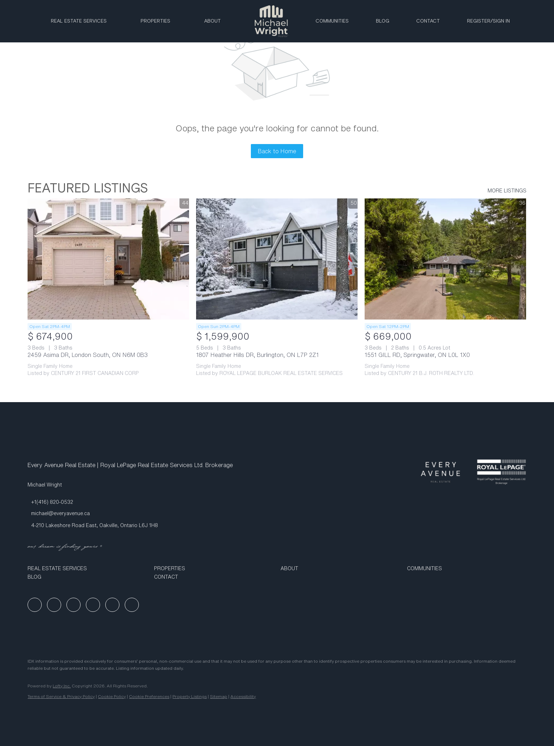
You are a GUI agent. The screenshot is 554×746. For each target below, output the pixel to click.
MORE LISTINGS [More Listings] (507, 190)
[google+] (132, 605)
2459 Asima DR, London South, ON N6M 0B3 (88, 355)
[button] (87, 568)
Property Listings (189, 696)
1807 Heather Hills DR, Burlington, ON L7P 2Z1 (257, 355)
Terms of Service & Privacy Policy (61, 696)
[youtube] (93, 605)
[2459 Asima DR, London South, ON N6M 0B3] (108, 259)
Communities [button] (332, 21)
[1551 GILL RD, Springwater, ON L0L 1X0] (445, 259)
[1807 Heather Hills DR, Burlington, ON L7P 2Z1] (277, 259)
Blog (382, 21)
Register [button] (478, 21)
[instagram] (73, 605)
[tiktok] (112, 605)
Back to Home (277, 151)
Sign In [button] (501, 21)
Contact (428, 21)
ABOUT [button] (212, 21)
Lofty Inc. (62, 686)
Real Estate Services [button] (79, 21)
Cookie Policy (112, 696)
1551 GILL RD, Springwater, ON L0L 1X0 (417, 355)
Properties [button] (155, 21)
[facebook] (35, 605)
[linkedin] (54, 605)
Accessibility (243, 696)
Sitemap (218, 696)
